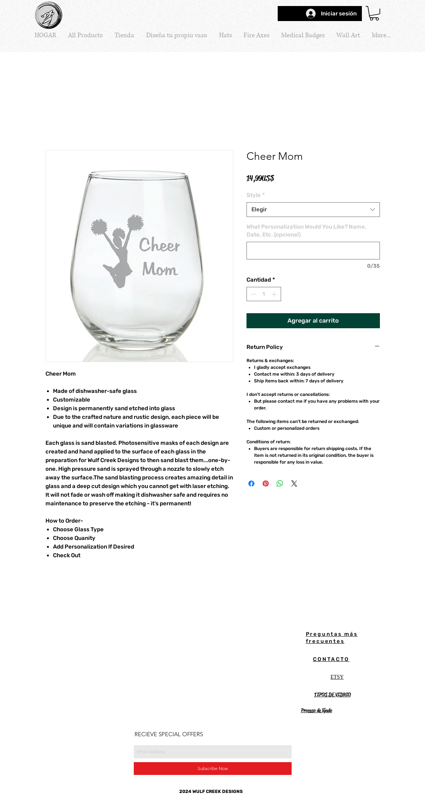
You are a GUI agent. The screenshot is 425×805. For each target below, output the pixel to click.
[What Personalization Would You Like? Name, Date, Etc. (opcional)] (313, 250)
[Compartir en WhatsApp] (279, 483)
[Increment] (275, 294)
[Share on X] (294, 483)
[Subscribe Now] (213, 768)
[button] (374, 13)
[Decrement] (253, 294)
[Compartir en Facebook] (251, 483)
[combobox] (313, 209)
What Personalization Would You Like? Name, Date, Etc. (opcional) (306, 230)
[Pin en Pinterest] (265, 483)
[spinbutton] (263, 294)
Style (256, 195)
